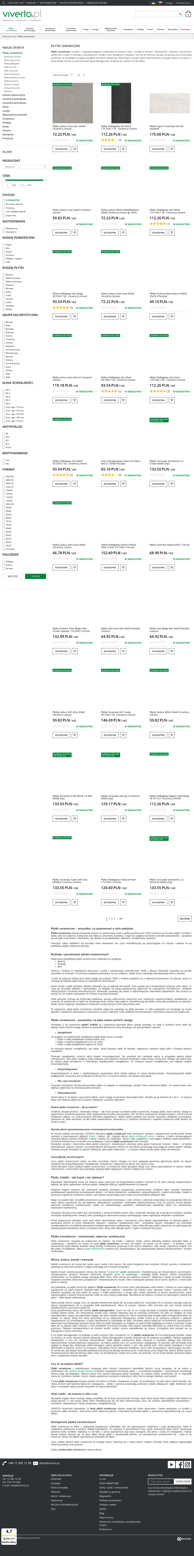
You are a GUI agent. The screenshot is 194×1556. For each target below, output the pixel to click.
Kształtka (8, 305)
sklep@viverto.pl (49, 1463)
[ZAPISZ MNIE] (182, 1481)
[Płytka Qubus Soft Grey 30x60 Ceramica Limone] (69, 713)
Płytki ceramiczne (11, 29)
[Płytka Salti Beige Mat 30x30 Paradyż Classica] (169, 629)
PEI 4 (6, 396)
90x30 (6, 514)
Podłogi (140, 29)
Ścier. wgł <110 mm (13, 407)
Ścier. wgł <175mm (12, 421)
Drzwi (150, 29)
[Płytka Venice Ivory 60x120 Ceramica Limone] (72, 378)
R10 (5, 437)
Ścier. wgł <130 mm (13, 410)
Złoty (6, 373)
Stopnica (8, 285)
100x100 (8, 504)
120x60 (7, 490)
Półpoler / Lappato (12, 258)
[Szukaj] (180, 14)
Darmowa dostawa (12, 204)
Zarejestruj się (183, 3)
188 (120, 918)
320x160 (8, 476)
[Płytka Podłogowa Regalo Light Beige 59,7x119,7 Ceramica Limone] (169, 797)
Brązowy (8, 332)
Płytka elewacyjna (12, 281)
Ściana (7, 565)
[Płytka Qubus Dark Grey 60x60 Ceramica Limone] (117, 295)
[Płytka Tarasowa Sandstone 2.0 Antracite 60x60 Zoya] (166, 881)
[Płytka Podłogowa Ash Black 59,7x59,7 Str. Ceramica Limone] (70, 462)
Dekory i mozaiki (11, 84)
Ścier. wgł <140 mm (13, 417)
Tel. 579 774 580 (11, 1482)
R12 (5, 444)
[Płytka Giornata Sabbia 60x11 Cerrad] (170, 544)
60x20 (6, 535)
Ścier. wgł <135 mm (13, 414)
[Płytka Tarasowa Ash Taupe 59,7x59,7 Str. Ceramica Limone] (118, 713)
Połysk (6, 244)
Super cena (9, 215)
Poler (6, 262)
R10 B (6, 447)
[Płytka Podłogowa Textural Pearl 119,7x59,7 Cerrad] (118, 881)
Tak (5, 460)
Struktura (8, 255)
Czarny (7, 335)
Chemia (160, 29)
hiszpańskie (123, 1272)
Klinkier (7, 309)
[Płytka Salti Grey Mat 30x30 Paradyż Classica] (120, 629)
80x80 (6, 518)
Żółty (6, 377)
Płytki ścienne (10, 67)
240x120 (8, 483)
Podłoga (7, 561)
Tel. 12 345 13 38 (11, 1478)
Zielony (7, 370)
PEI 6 (6, 403)
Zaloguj (169, 3)
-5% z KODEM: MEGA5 (14, 211)
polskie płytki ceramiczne (72, 1449)
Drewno (7, 342)
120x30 (7, 497)
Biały (6, 325)
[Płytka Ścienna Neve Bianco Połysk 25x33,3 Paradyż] (168, 295)
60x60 (6, 528)
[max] (22, 185)
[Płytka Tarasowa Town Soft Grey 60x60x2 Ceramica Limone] (70, 881)
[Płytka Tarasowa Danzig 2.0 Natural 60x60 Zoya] (120, 797)
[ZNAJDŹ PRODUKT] (156, 14)
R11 (5, 440)
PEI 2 (6, 389)
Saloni (92, 1136)
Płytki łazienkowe (11, 74)
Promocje (185, 29)
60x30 (6, 531)
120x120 (8, 486)
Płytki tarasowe (11, 70)
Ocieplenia (128, 29)
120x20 (7, 500)
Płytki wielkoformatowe (14, 77)
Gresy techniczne (12, 87)
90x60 (6, 511)
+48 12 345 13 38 (15, 3)
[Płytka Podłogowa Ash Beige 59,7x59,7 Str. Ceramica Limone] (70, 295)
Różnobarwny (10, 353)
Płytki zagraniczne (12, 60)
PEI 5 (6, 400)
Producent (11, 161)
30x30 (6, 542)
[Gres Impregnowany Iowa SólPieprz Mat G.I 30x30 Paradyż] (121, 462)
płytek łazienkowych (95, 1248)
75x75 (6, 521)
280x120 (8, 480)
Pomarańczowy (11, 349)
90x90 (6, 507)
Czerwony (8, 339)
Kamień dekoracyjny (30, 29)
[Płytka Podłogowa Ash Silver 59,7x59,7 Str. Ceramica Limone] (118, 378)
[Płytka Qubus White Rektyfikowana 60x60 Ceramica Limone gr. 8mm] (120, 211)
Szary (6, 366)
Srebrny (7, 360)
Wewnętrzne (9, 228)
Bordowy (8, 328)
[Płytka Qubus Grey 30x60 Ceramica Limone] (72, 211)
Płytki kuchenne (11, 81)
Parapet (7, 298)
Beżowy (7, 322)
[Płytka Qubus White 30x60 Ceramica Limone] (169, 713)
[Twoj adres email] (161, 1481)
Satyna (7, 251)
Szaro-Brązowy (10, 363)
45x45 (6, 538)
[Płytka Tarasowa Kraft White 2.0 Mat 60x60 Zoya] (72, 797)
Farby (85, 29)
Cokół (6, 295)
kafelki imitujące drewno (81, 1371)
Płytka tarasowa (11, 278)
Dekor (6, 291)
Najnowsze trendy (12, 56)
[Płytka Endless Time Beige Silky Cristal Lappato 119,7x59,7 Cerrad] (71, 629)
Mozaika (7, 288)
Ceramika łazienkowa (71, 29)
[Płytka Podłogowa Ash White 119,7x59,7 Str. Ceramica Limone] (167, 211)
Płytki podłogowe (11, 63)
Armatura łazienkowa (50, 29)
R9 (5, 433)
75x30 (6, 524)
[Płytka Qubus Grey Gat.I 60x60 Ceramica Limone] (69, 127)
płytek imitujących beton (141, 1136)
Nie (5, 463)
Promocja (8, 207)
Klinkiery (8, 91)
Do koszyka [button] (61, 149)
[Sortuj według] (62, 75)
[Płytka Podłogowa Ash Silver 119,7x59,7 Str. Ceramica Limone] (167, 378)
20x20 (6, 545)
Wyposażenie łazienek (111, 29)
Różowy (7, 356)
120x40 (7, 493)
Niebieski (8, 346)
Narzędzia (172, 29)
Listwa (6, 302)
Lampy (95, 29)
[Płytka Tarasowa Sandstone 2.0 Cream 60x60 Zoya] (166, 462)
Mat (5, 248)
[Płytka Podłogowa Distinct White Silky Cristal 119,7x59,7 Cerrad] (118, 546)
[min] (6, 185)
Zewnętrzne (9, 231)
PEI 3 (6, 393)
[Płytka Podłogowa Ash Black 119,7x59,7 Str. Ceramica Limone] (119, 127)
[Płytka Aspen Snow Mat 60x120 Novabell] (166, 127)
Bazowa (7, 274)
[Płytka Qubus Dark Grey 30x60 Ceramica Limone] (69, 546)
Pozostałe (8, 549)
